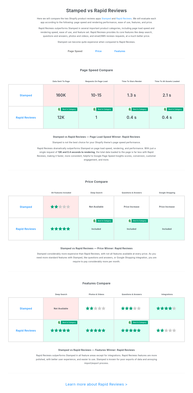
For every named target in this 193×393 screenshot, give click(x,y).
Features (119, 51)
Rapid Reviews (124, 18)
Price (98, 51)
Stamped (106, 18)
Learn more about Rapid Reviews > (96, 384)
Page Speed (75, 51)
